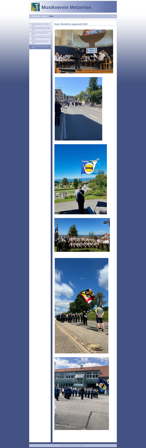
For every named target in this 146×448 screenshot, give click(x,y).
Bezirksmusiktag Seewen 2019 (40, 42)
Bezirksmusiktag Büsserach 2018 (41, 38)
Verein (45, 16)
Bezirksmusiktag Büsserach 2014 (41, 29)
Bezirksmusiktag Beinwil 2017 (40, 33)
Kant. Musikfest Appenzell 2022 (40, 47)
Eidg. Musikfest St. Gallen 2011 (40, 25)
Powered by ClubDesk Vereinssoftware (68, 445)
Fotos (51, 16)
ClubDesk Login (81, 445)
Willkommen (36, 16)
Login (113, 16)
